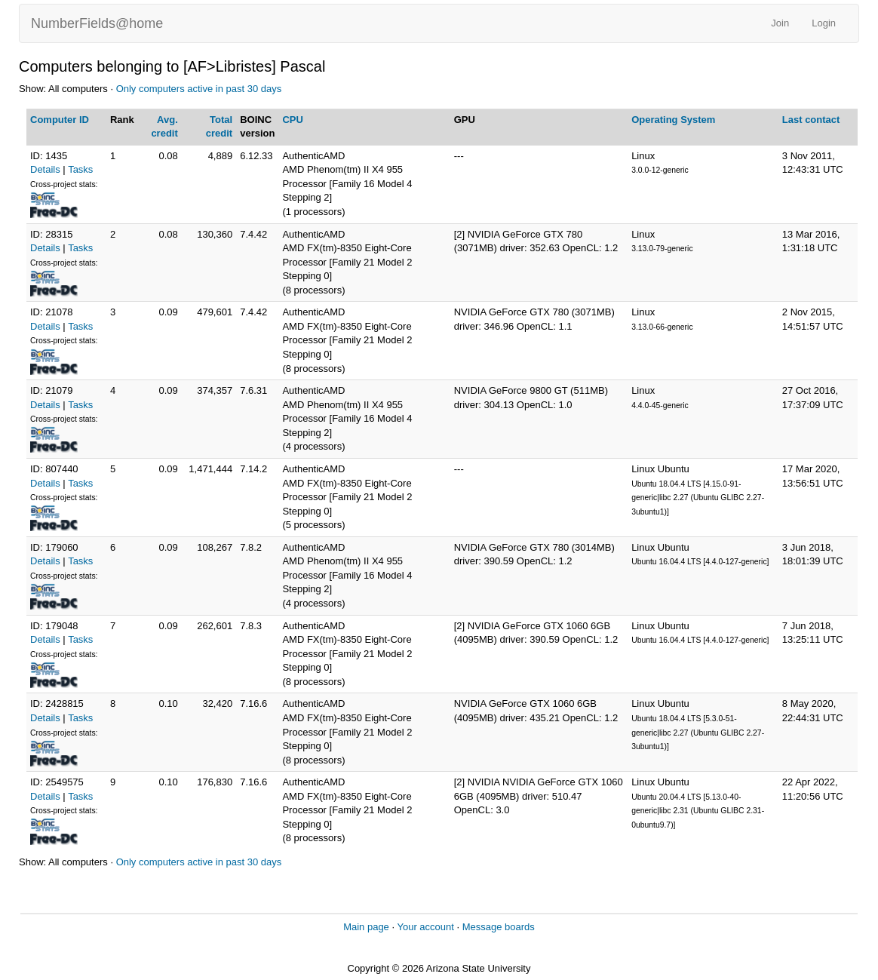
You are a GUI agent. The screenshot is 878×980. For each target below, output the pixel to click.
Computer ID (59, 119)
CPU (292, 119)
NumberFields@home (97, 23)
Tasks (80, 169)
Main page (366, 926)
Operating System (673, 119)
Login (824, 23)
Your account (425, 926)
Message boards (498, 926)
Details (45, 169)
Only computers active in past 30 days (199, 88)
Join (780, 23)
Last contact (811, 119)
